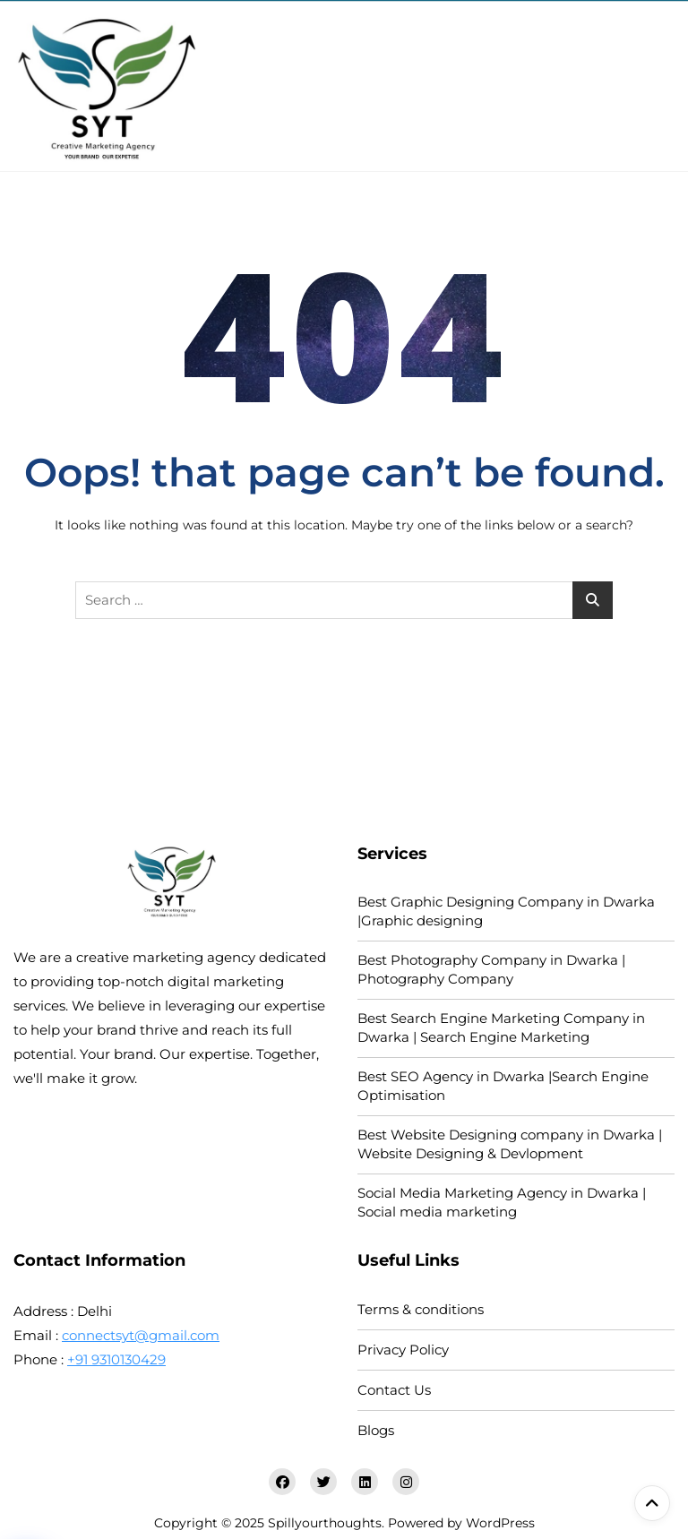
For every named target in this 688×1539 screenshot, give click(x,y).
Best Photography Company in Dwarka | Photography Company (491, 969)
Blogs (375, 1430)
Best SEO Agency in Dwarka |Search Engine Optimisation (503, 1086)
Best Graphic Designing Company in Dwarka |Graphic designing (506, 911)
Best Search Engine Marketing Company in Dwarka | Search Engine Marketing (501, 1027)
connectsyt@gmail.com (140, 1335)
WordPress (500, 1523)
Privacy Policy (403, 1349)
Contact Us (394, 1389)
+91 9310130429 (116, 1359)
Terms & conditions (420, 1309)
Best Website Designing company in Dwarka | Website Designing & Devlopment (509, 1144)
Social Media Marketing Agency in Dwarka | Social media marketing (501, 1202)
